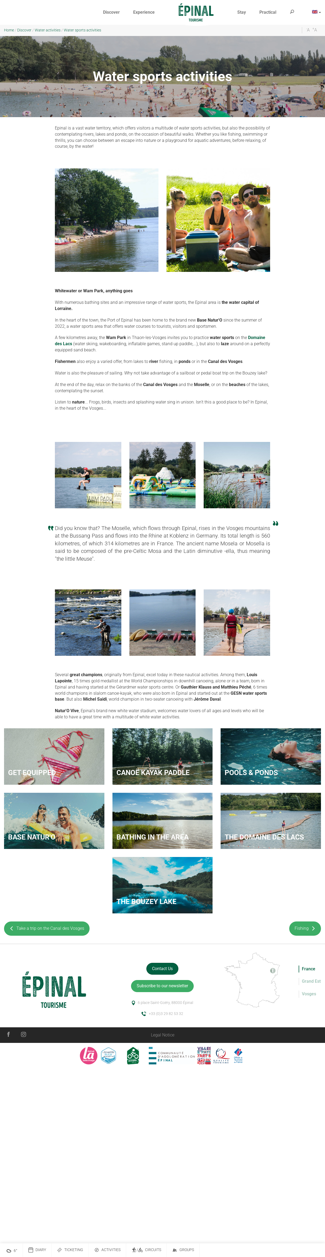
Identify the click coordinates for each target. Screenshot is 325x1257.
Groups (183, 1250)
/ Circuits (146, 1250)
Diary (37, 1250)
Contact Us (162, 968)
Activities (107, 1250)
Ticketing (70, 1250)
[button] (111, 12)
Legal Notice (162, 1035)
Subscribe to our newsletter (162, 985)
